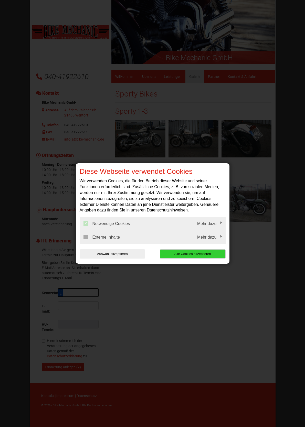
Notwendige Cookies (106, 223)
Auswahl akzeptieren (112, 254)
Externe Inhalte (101, 237)
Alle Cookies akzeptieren (192, 254)
